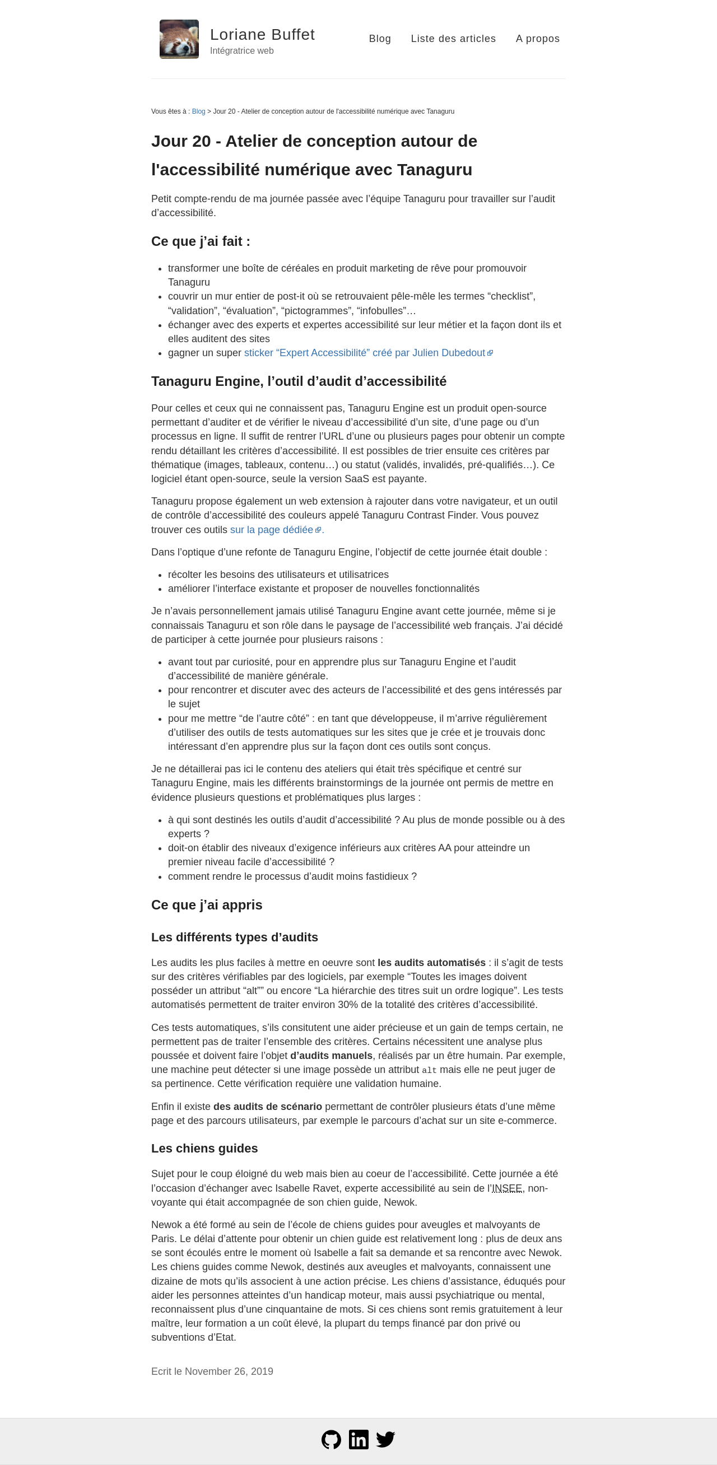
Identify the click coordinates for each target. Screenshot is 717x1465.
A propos (538, 38)
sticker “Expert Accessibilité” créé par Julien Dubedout (368, 352)
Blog (380, 38)
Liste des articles (453, 38)
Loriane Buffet (262, 34)
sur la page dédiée (276, 529)
